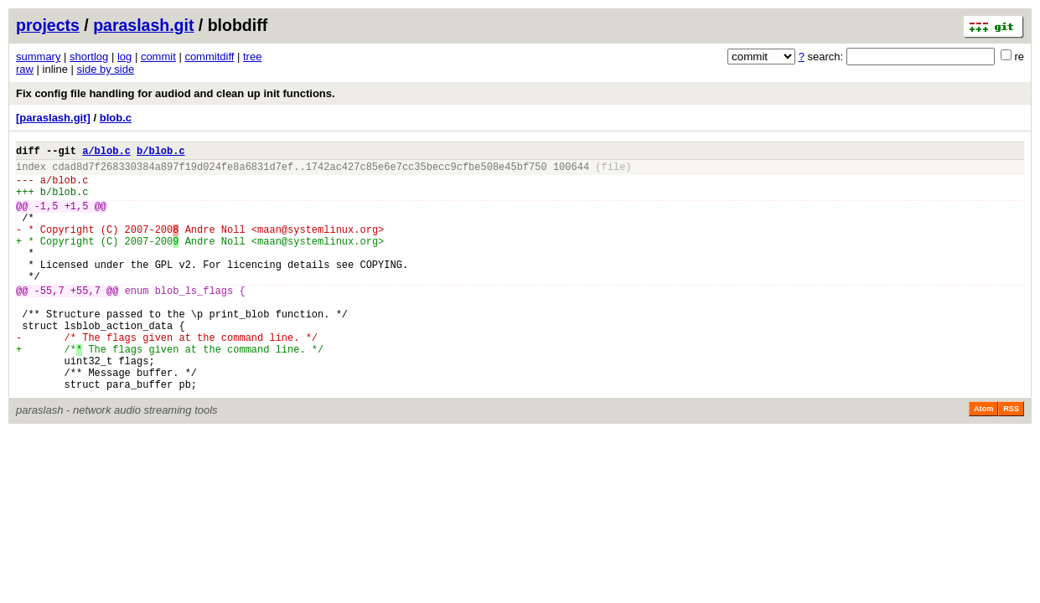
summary (38, 56)
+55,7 (85, 320)
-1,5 (46, 218)
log (124, 56)
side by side (106, 69)
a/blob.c (106, 153)
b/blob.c (161, 153)
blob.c (116, 117)
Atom (983, 459)
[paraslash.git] (53, 117)
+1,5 (77, 218)
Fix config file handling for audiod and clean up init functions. (175, 93)
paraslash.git (143, 25)
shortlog (89, 56)
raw (25, 69)
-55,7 (49, 320)
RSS (1011, 459)
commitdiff (209, 56)
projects (48, 25)
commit (158, 56)
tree (252, 56)
